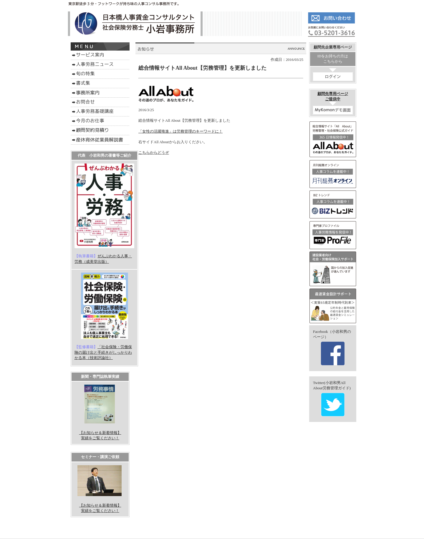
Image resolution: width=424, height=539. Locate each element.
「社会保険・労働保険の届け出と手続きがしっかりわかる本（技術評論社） (103, 352)
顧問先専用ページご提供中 (333, 103)
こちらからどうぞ (153, 152)
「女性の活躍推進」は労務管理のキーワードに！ (180, 131)
